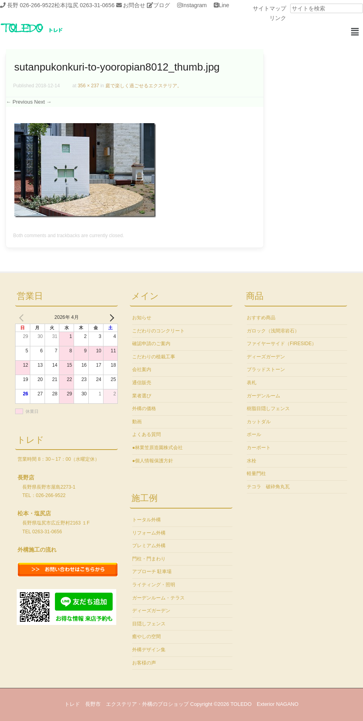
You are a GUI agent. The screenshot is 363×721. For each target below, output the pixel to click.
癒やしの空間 (146, 636)
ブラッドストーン (266, 369)
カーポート (259, 447)
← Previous (19, 102)
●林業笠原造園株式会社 (157, 447)
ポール (254, 434)
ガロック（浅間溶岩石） (273, 331)
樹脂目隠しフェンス (268, 408)
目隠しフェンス (149, 624)
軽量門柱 (256, 473)
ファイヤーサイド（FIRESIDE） (281, 343)
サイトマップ (269, 8)
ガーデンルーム (263, 396)
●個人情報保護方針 (152, 461)
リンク (277, 18)
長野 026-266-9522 (31, 5)
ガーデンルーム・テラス (158, 598)
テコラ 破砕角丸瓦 (268, 486)
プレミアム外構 (149, 545)
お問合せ (134, 5)
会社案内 (141, 369)
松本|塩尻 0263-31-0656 (85, 5)
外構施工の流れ (37, 549)
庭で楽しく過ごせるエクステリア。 (143, 85)
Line (224, 5)
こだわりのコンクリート (158, 331)
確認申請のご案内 (151, 343)
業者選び (141, 396)
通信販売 (141, 382)
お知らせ (141, 317)
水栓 (251, 461)
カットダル (259, 421)
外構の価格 (144, 408)
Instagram (194, 5)
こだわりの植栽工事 (153, 357)
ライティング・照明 (153, 584)
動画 (137, 421)
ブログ (161, 5)
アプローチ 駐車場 (152, 571)
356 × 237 (88, 85)
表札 (251, 382)
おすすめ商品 (261, 317)
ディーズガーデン (151, 610)
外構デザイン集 (149, 649)
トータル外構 (146, 520)
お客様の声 (144, 663)
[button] (355, 31)
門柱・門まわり (149, 559)
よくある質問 (146, 434)
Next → (42, 102)
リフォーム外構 (149, 533)
